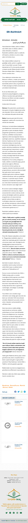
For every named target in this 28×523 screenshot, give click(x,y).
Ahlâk (19, 20)
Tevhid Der (12, 520)
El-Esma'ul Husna (7, 25)
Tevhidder (16, 25)
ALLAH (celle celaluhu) (18, 423)
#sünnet (5, 387)
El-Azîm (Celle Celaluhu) (18, 445)
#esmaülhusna (14, 385)
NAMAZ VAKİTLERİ (9, 20)
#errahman (5, 385)
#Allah (11, 387)
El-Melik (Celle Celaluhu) (19, 402)
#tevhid (22, 385)
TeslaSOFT (3, 520)
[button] (25, 19)
